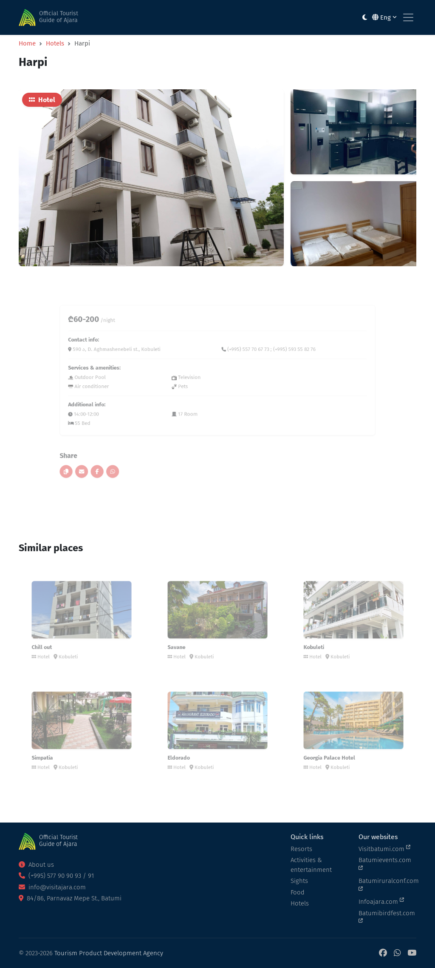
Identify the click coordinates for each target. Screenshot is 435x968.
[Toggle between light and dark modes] (364, 18)
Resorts (301, 849)
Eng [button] (384, 17)
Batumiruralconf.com (387, 884)
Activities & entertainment (311, 865)
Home (27, 43)
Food (298, 892)
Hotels (55, 43)
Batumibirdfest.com (387, 916)
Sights (299, 881)
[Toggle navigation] (408, 17)
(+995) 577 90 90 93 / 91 (56, 876)
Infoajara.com (381, 901)
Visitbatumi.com (384, 848)
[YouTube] (411, 953)
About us (36, 864)
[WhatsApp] (397, 953)
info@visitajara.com (52, 887)
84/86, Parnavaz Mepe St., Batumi (70, 898)
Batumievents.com (385, 863)
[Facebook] (383, 953)
